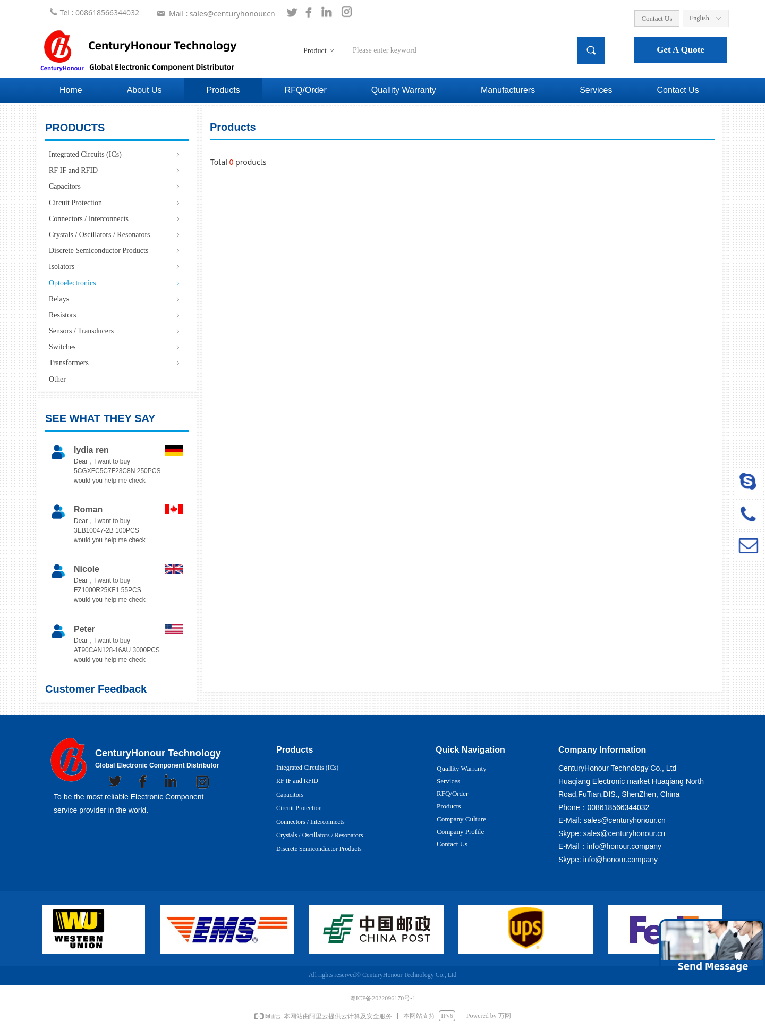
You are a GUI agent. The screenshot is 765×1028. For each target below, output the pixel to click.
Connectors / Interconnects (115, 219)
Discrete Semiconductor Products (115, 251)
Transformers (115, 363)
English (699, 18)
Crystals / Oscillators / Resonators (115, 235)
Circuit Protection (115, 203)
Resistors (115, 315)
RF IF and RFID (115, 170)
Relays (115, 299)
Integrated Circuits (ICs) (115, 154)
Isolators (115, 267)
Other (57, 379)
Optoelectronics (115, 283)
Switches (115, 347)
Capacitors (115, 186)
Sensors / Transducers (115, 331)
